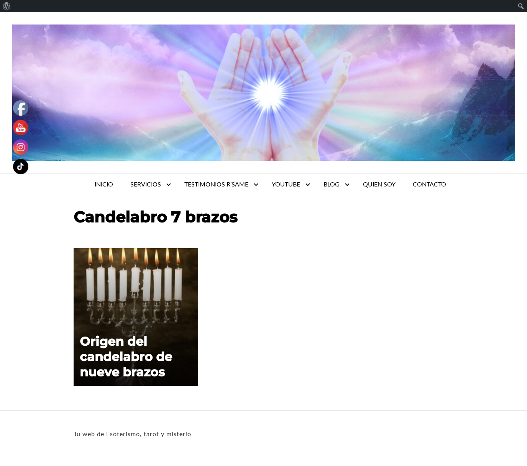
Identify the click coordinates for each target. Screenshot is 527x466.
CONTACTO (429, 184)
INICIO (104, 184)
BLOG (331, 184)
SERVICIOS (145, 184)
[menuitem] (6, 6)
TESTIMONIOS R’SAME (216, 184)
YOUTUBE (286, 184)
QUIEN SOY (379, 184)
